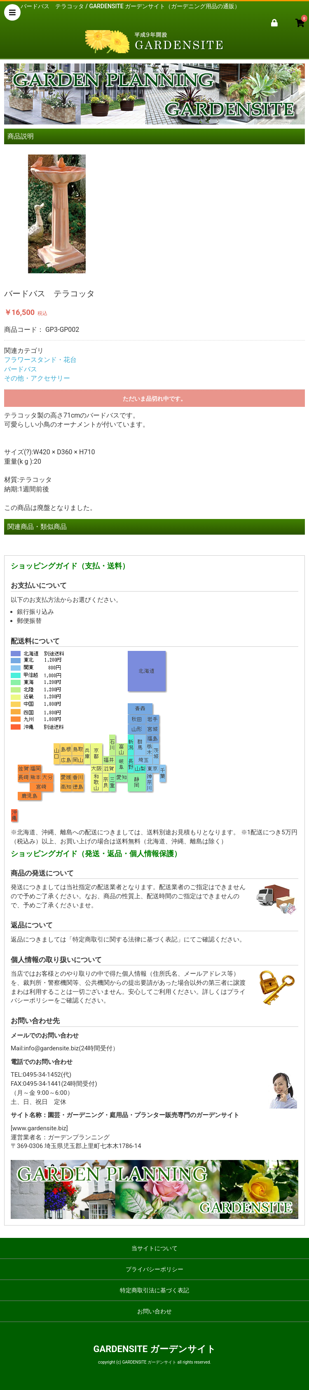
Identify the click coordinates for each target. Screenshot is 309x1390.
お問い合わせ (154, 1311)
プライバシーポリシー (154, 1269)
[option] (154, 214)
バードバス (20, 369)
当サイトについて (154, 1248)
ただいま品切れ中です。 (154, 398)
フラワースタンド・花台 (40, 360)
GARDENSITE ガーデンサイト (154, 1349)
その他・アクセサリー (37, 378)
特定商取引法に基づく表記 (154, 1290)
